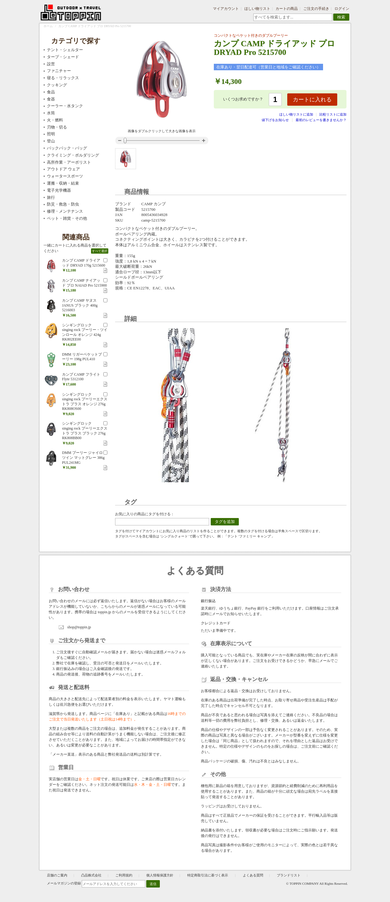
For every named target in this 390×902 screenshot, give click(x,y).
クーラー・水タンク (65, 106)
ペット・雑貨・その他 (67, 218)
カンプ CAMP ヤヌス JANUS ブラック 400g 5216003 (80, 305)
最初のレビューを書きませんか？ (321, 120)
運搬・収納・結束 (63, 183)
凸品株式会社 (91, 875)
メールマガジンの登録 (64, 883)
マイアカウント (226, 8)
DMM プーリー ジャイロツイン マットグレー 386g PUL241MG (83, 457)
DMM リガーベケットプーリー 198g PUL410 (82, 356)
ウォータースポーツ (65, 176)
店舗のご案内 (57, 875)
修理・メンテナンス (65, 211)
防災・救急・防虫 (63, 204)
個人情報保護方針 (159, 875)
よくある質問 (253, 875)
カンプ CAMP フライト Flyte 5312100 (81, 377)
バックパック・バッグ (67, 148)
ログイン (341, 8)
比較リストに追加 (332, 114)
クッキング (57, 85)
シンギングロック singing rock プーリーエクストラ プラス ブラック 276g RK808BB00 (84, 430)
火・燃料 (55, 120)
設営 (51, 64)
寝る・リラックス (63, 78)
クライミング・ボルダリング (73, 155)
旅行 (51, 197)
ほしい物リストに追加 (296, 114)
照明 (51, 134)
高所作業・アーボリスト (69, 162)
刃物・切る (57, 127)
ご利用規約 (123, 875)
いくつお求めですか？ (243, 99)
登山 (51, 141)
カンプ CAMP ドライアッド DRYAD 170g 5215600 (83, 262)
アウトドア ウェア (63, 169)
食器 (51, 99)
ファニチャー (59, 70)
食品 (51, 92)
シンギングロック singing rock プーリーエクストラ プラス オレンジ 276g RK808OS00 (84, 401)
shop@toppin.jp (79, 627)
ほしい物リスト (257, 8)
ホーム (48, 26)
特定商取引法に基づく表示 (208, 875)
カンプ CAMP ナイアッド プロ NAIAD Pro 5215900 (84, 283)
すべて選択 (99, 251)
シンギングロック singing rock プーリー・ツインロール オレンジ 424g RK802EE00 (84, 332)
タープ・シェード (63, 57)
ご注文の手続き (316, 8)
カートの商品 (287, 8)
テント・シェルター (65, 49)
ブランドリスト (289, 875)
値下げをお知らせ (275, 120)
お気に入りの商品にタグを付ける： (144, 514)
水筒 (51, 113)
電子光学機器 (59, 190)
